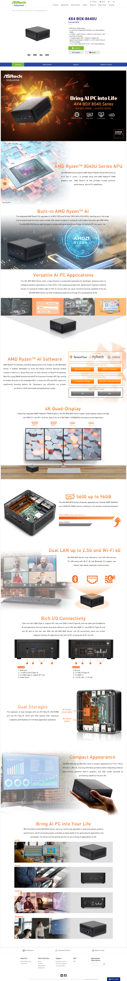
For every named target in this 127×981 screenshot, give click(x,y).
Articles (40, 963)
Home (13, 10)
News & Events (75, 5)
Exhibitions (28, 950)
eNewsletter (41, 965)
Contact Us (24, 963)
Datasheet (76, 48)
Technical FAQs (60, 965)
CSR (74, 961)
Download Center (62, 950)
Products (55, 5)
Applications (65, 5)
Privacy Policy (88, 979)
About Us (93, 5)
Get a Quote (113, 979)
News (39, 961)
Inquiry (102, 2)
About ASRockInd (26, 961)
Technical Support (61, 963)
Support (85, 5)
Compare (93, 2)
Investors (112, 5)
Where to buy (102, 5)
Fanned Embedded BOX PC (40, 10)
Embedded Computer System (24, 10)
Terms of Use (95, 979)
